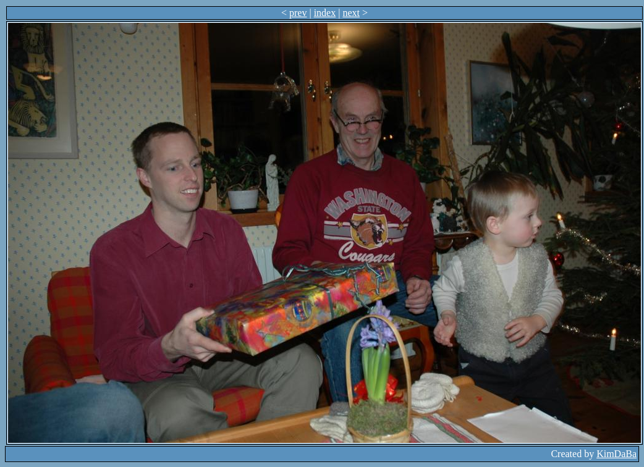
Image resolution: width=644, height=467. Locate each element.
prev (298, 12)
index (325, 12)
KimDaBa (616, 453)
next (351, 12)
